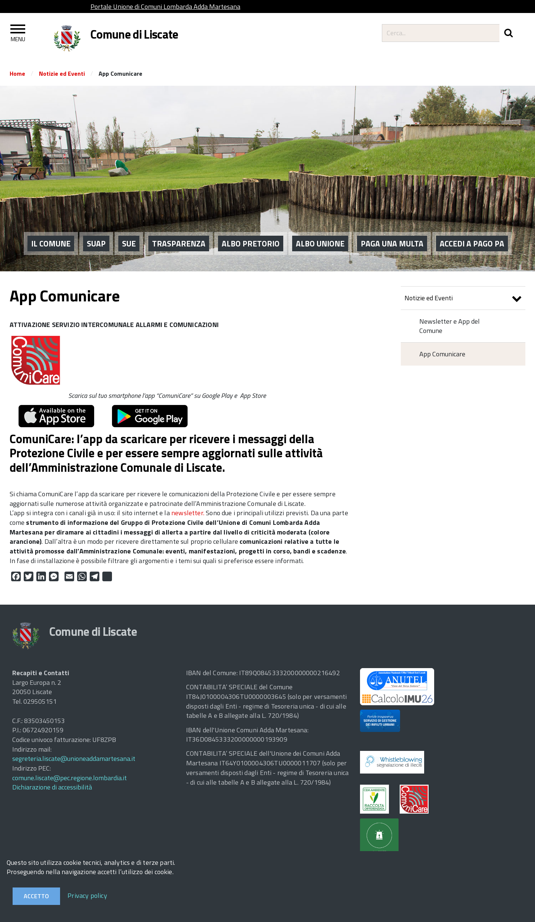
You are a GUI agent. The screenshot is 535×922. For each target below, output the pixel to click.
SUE (129, 243)
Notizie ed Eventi (62, 73)
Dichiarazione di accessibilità (52, 787)
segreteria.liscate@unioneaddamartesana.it (73, 758)
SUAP (96, 243)
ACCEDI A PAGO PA (472, 243)
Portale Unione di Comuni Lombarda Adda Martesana (165, 6)
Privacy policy (87, 895)
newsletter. (187, 513)
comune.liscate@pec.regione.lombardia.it (69, 778)
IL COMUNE (50, 243)
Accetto (36, 896)
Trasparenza (178, 243)
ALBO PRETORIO (251, 243)
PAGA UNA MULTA (392, 243)
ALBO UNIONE (320, 243)
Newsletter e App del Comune (449, 326)
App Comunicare (442, 354)
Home (17, 73)
